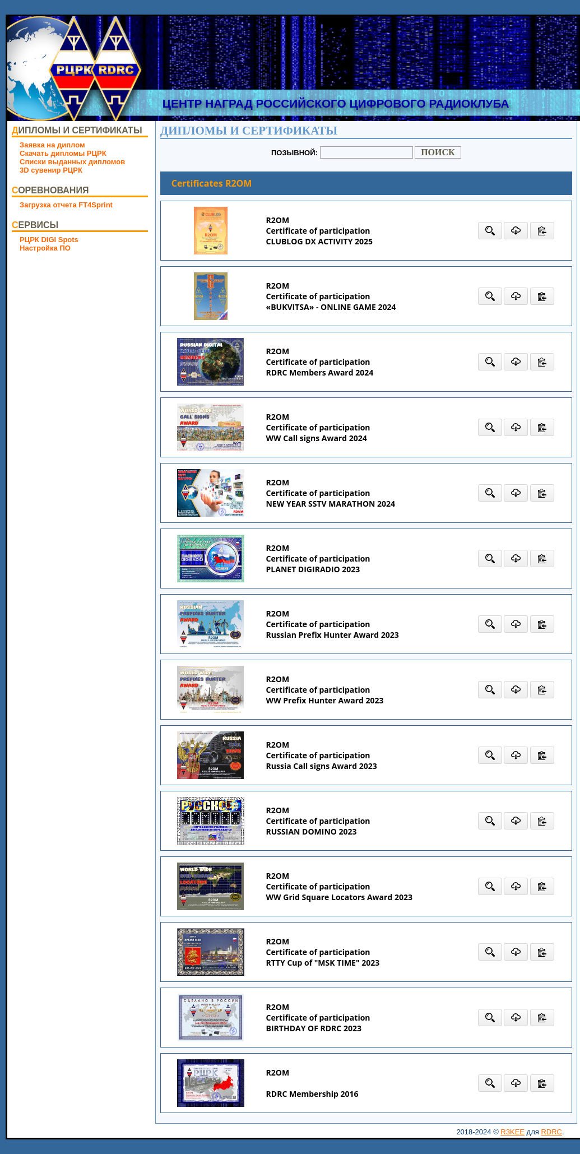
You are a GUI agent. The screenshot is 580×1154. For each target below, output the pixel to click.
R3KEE (512, 1132)
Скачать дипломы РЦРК (63, 153)
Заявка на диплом (52, 145)
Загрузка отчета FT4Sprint (66, 205)
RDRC (551, 1132)
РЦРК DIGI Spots (49, 239)
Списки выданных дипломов (72, 161)
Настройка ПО (45, 248)
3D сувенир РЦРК (51, 170)
